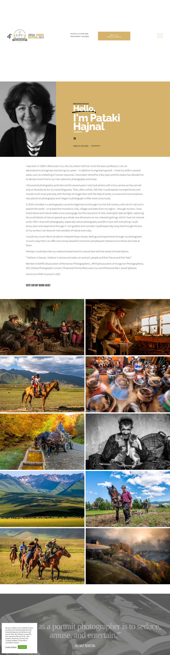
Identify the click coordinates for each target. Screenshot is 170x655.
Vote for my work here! (38, 285)
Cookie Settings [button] (11, 647)
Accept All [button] (22, 647)
